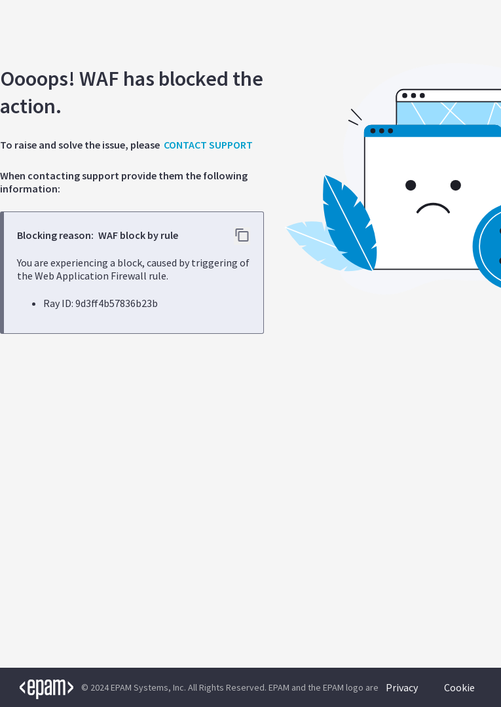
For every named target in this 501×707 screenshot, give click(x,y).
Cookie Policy (459, 694)
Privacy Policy (402, 694)
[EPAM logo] (36, 687)
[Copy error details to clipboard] (242, 236)
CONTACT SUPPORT (208, 144)
